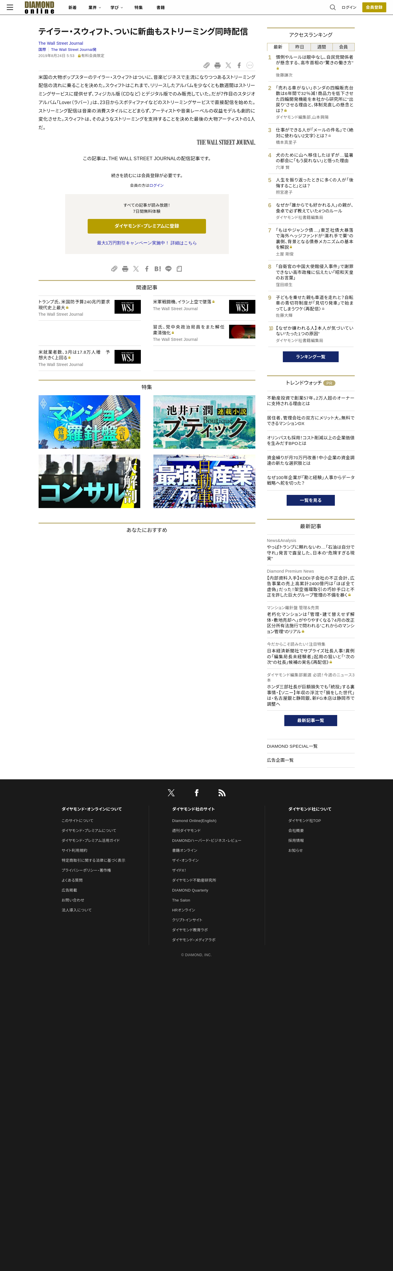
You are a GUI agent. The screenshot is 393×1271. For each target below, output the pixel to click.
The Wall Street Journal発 (74, 49)
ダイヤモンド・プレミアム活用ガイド (91, 840)
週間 (321, 46)
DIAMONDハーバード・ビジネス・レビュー (207, 840)
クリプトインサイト (187, 920)
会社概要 (296, 830)
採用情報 (296, 840)
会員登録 (342, 10)
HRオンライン (183, 910)
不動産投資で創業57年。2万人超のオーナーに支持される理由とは (311, 401)
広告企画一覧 (280, 760)
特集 (170, 10)
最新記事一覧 (310, 720)
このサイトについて (78, 820)
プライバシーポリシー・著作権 (86, 870)
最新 (278, 46)
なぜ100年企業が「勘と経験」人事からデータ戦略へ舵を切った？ (311, 480)
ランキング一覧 (311, 356)
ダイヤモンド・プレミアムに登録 (147, 226)
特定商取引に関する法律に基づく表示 (93, 860)
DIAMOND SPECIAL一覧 (292, 746)
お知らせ (295, 850)
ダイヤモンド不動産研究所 (194, 880)
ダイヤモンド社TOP (304, 820)
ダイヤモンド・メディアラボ (194, 940)
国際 (42, 49)
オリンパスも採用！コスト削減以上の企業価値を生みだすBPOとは (311, 440)
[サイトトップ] (65, 10)
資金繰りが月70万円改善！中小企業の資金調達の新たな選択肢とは (311, 460)
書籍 (192, 10)
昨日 (299, 46)
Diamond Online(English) (194, 820)
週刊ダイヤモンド (186, 830)
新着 (104, 10)
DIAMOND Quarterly (190, 890)
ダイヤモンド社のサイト (193, 809)
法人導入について (77, 910)
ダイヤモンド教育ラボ (190, 930)
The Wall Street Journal (61, 43)
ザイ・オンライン (185, 860)
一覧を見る (311, 500)
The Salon (181, 900)
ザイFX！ (179, 870)
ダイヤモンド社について (309, 809)
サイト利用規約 (74, 850)
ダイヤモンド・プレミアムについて (89, 830)
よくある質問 (72, 880)
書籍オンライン (184, 850)
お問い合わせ (73, 900)
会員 (343, 46)
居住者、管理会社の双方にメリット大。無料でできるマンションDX (311, 420)
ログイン (317, 10)
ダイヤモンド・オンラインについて (92, 809)
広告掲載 (69, 890)
